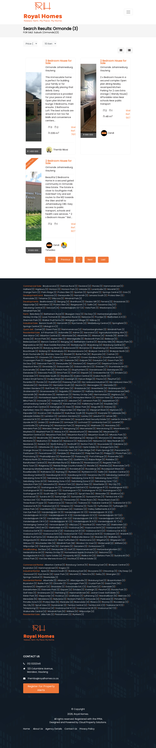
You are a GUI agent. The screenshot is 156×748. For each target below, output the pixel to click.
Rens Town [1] (30, 465)
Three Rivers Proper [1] (35, 502)
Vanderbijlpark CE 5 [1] (85, 515)
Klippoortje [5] (51, 409)
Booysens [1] (95, 570)
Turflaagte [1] (120, 506)
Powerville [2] (115, 456)
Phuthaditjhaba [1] (49, 456)
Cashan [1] (112, 354)
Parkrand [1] (107, 598)
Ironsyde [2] (43, 400)
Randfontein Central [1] (35, 462)
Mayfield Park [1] (44, 431)
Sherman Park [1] (32, 320)
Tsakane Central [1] (102, 502)
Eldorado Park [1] (47, 372)
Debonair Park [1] (46, 363)
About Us (38, 728)
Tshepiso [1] (66, 506)
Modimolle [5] (44, 437)
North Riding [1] (58, 444)
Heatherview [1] (47, 394)
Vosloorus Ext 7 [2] (73, 533)
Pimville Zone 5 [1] (32, 601)
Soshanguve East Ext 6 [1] (75, 487)
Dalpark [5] (86, 360)
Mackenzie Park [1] (64, 425)
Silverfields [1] (100, 484)
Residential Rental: (33, 580)
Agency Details (53, 728)
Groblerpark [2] (116, 388)
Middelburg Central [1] (99, 323)
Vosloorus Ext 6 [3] (52, 533)
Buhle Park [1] (45, 583)
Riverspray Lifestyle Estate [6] (38, 468)
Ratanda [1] (77, 462)
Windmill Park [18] (66, 543)
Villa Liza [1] (58, 298)
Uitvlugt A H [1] (51, 326)
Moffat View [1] (60, 437)
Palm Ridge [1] (48, 292)
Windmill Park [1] (73, 298)
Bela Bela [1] (36, 313)
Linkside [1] (84, 289)
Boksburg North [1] (32, 347)
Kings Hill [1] (97, 406)
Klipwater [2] (30, 413)
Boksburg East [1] (97, 580)
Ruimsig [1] (61, 471)
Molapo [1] (91, 437)
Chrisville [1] (59, 583)
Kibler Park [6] (82, 406)
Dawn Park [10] (112, 583)
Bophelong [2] (101, 347)
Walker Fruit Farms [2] (34, 536)
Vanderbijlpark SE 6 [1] (84, 521)
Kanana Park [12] (72, 403)
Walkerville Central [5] (58, 536)
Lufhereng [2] (91, 595)
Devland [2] (85, 286)
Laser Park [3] (61, 574)
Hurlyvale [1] (120, 397)
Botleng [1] (44, 351)
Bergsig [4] (67, 341)
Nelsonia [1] (88, 316)
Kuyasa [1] (91, 413)
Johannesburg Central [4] (36, 403)
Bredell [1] (69, 354)
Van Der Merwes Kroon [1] (52, 558)
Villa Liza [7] (75, 524)
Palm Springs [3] (104, 450)
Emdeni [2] (121, 372)
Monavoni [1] (105, 437)
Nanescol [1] (70, 440)
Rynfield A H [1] (89, 471)
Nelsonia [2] (99, 440)
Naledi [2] (57, 440)
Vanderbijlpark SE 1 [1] (61, 521)
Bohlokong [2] (78, 344)
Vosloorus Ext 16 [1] (32, 530)
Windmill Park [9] (32, 310)
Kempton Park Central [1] (36, 406)
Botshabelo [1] (59, 351)
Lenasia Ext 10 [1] (31, 419)
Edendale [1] (108, 586)
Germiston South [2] (63, 385)
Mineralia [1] (29, 437)
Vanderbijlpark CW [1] (34, 518)
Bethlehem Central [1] (85, 341)
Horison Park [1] (70, 289)
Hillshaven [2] (30, 397)
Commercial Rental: (34, 564)
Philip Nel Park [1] (94, 453)
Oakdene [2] (120, 444)
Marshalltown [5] (108, 595)
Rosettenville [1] (31, 471)
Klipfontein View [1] (33, 409)
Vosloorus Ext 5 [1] (32, 533)
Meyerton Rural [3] (77, 434)
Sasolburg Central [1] (34, 475)
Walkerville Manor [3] (82, 536)
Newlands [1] (30, 444)
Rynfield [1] (78, 614)
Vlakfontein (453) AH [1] (35, 527)
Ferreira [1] (106, 301)
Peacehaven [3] (47, 453)
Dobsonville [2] (65, 366)
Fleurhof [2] (114, 378)
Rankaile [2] (66, 601)
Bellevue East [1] (31, 341)
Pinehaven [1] (67, 456)
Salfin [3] (102, 471)
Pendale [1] (63, 453)
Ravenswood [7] (93, 462)
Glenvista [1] (110, 385)
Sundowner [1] (58, 605)
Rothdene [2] (48, 471)
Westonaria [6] (107, 307)
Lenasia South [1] (98, 295)
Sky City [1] (28, 605)
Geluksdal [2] (30, 385)
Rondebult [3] (77, 468)
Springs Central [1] (112, 292)
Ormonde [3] (49, 450)
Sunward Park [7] (95, 496)
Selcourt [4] (53, 307)
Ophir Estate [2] (54, 555)
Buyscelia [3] (98, 354)
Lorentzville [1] (99, 289)
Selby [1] (100, 574)
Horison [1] (54, 289)
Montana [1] (29, 440)
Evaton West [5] (56, 378)
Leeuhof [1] (99, 416)
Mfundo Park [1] (117, 434)
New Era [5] (88, 574)
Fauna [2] (101, 378)
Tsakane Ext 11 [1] (114, 605)
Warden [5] (101, 536)
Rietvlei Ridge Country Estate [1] (70, 465)
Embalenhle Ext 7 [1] (104, 372)
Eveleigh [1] (71, 378)
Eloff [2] (76, 372)
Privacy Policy (87, 728)
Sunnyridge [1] (62, 496)
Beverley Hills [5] (106, 341)
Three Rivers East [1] (108, 499)
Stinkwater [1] (102, 493)
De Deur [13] (29, 363)
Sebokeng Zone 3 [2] (59, 481)
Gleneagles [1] (94, 385)
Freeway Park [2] (71, 382)
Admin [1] (78, 332)
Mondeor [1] (46, 304)
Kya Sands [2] (79, 323)
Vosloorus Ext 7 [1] (107, 608)
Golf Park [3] (51, 388)
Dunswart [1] (30, 574)
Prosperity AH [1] (71, 555)
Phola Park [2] (123, 453)
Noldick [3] (43, 444)
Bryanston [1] (30, 583)
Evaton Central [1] (83, 375)
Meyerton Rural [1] (71, 316)
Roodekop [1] (121, 601)
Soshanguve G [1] (118, 487)
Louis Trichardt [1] (51, 316)
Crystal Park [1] (96, 583)
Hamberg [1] (61, 592)
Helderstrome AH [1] (33, 552)
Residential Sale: (32, 332)
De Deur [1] (90, 313)
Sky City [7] (114, 484)
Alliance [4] (98, 335)
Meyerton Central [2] (34, 434)
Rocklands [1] (61, 468)
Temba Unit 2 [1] (96, 605)
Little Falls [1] (47, 614)
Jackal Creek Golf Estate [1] (105, 592)
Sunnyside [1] (78, 496)
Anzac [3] (28, 338)
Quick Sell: (29, 329)
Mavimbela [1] (121, 428)
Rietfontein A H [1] (116, 316)
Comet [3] (74, 357)
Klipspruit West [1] (99, 409)
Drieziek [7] (102, 366)
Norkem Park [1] (76, 598)
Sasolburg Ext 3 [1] (77, 475)
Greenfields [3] (99, 388)
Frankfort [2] (55, 382)
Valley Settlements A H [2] (101, 509)
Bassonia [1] (50, 295)
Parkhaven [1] (30, 453)
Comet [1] (40, 329)
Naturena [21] (85, 440)
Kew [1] (70, 406)
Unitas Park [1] (30, 558)
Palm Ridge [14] (87, 450)
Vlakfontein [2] (118, 524)
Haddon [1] (78, 391)
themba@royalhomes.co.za (43, 678)
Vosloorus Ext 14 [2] (65, 608)
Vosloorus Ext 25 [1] (86, 608)
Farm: (26, 313)
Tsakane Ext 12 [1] (121, 502)
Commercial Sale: (33, 286)
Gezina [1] (80, 385)
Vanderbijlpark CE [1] (52, 512)
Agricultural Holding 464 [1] (113, 332)
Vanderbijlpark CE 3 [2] (35, 515)
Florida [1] (97, 286)
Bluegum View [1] (74, 313)
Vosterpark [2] (111, 533)
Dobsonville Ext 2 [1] (84, 366)
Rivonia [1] (107, 601)
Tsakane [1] (84, 502)
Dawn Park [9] (115, 360)
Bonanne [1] (86, 347)
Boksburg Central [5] (77, 564)
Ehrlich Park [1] (63, 369)
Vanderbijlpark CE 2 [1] (100, 512)
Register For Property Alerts (41, 688)
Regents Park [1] (111, 462)
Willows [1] (28, 543)
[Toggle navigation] (128, 12)
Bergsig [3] (63, 301)
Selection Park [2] (32, 484)
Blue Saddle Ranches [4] (57, 344)
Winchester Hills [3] (45, 543)
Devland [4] (79, 363)
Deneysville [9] (64, 363)
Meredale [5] (30, 598)
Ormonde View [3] (67, 450)
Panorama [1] (122, 450)
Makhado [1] (97, 425)
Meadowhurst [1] (78, 431)
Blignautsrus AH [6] (33, 344)
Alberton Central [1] (50, 335)
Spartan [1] (80, 292)
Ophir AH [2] (75, 447)
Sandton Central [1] (119, 471)
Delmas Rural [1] (69, 286)
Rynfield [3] (74, 471)
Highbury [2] (118, 394)
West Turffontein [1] (68, 540)
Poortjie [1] (100, 316)
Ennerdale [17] (30, 375)
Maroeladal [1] (87, 428)
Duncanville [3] (31, 369)
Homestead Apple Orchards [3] (55, 397)
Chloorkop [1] (110, 570)
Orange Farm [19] (109, 447)
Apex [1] (45, 570)
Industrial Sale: (31, 323)
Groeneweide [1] (49, 391)
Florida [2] (42, 382)
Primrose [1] (48, 459)
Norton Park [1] (88, 444)
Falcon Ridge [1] (87, 378)
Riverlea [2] (106, 465)
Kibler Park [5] (30, 595)
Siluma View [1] (84, 484)
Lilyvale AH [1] (30, 422)
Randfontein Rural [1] (59, 462)
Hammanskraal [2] (71, 329)
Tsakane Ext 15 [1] (32, 506)
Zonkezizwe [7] (96, 546)
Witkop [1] (95, 320)
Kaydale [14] (110, 403)
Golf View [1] (29, 592)
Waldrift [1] (125, 533)
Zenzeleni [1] (80, 546)
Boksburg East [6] (78, 570)
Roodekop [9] (93, 468)
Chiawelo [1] (45, 357)
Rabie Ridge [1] (97, 459)
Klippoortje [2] (30, 304)
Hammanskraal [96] (118, 391)
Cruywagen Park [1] (33, 360)
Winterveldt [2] (105, 543)
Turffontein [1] (105, 506)
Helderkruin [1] (63, 394)
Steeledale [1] (51, 577)
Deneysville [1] (65, 295)
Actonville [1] (64, 332)
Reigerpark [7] (78, 304)
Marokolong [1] (104, 428)
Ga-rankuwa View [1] (120, 382)
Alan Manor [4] (31, 335)
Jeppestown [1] (110, 400)
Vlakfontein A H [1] (58, 527)
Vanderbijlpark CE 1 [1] (76, 512)
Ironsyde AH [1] (59, 400)
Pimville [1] (120, 598)
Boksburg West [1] (53, 347)
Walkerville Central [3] (34, 611)
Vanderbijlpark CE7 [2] (110, 515)
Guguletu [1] (65, 391)
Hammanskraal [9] (79, 592)
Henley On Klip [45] (83, 394)
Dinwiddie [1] (49, 366)
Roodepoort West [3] (113, 468)
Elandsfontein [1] (31, 589)
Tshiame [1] (45, 298)
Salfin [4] (92, 304)
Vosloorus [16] (76, 527)
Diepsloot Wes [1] (32, 366)
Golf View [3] (66, 388)
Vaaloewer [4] (64, 509)
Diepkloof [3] (94, 363)
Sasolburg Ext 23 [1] (56, 475)
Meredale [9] (95, 431)
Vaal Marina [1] (47, 509)
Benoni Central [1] (50, 341)
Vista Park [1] (91, 307)
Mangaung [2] (71, 428)
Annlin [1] (122, 335)
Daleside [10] (71, 360)
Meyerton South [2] (98, 434)
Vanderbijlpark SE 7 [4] (110, 521)
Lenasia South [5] (50, 419)
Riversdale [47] (121, 465)
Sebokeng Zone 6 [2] (82, 481)
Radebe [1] (111, 459)
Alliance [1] (63, 580)
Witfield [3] (120, 543)
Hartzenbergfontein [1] (109, 313)
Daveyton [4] (100, 360)
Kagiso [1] (57, 403)
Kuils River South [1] (75, 413)
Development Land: (33, 295)
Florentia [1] (29, 382)
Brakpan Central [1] (99, 351)
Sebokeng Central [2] (117, 475)
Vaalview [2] (80, 509)
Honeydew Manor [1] (84, 397)
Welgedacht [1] (31, 540)
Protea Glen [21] (64, 459)
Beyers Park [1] (124, 341)
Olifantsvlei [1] (45, 447)
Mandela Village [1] (52, 428)
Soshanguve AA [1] (51, 487)
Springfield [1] (94, 292)
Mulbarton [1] (43, 440)
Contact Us (70, 728)
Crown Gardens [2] (91, 357)
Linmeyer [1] (70, 422)
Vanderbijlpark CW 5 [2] (111, 518)
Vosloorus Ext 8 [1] (93, 533)
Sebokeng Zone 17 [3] (106, 478)
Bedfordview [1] (48, 301)
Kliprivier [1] (83, 409)
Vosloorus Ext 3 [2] (95, 530)
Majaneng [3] (82, 425)
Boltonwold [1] (71, 347)
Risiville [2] (92, 465)
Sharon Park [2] (66, 484)
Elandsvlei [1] (30, 372)
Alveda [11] (110, 335)
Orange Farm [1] (31, 292)
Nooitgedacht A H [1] (33, 555)
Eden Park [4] (47, 369)
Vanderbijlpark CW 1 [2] (59, 518)
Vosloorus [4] (47, 608)
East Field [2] (93, 586)
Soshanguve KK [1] (32, 490)
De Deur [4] (44, 549)
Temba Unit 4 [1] (113, 496)
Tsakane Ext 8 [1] (50, 506)
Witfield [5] (72, 611)
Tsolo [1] (92, 506)
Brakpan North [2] (119, 351)
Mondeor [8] (120, 437)
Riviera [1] (96, 601)
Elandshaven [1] (98, 369)
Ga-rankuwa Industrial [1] (95, 382)
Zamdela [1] (66, 546)
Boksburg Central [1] (113, 344)
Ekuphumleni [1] (80, 369)
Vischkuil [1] (89, 524)
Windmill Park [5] (56, 611)
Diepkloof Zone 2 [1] (112, 363)
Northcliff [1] (74, 444)
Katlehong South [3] (92, 403)
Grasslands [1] (121, 301)
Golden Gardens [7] (33, 388)
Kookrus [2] (62, 595)
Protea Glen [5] (61, 304)
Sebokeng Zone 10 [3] (34, 478)
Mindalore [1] (45, 598)
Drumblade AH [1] (118, 366)
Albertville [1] (84, 335)
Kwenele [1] (104, 413)
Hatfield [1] (28, 289)
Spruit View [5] (86, 493)
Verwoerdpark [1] (58, 524)
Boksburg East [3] (98, 564)
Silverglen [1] (112, 574)
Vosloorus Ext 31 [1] (115, 530)
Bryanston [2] (30, 567)
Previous (65, 259)
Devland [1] (29, 586)
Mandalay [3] (112, 425)
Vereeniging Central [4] (35, 524)
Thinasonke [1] (71, 499)
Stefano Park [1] (105, 555)
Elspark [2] (66, 589)
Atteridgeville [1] (75, 338)
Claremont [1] (60, 357)
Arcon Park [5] (42, 338)
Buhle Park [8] (83, 354)
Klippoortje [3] (46, 595)
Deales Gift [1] (92, 301)
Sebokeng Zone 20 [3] (35, 481)
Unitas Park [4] (30, 509)
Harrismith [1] (81, 295)
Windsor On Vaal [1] (86, 543)
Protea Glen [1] (65, 292)
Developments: (31, 301)
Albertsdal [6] (69, 335)
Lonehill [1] (117, 422)
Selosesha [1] (50, 484)
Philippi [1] (109, 453)
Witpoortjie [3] (30, 546)
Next (90, 259)
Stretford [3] (117, 493)
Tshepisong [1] (30, 608)
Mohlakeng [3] (77, 437)
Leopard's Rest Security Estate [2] (92, 419)
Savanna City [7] (96, 475)
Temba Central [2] (77, 605)
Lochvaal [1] (84, 422)
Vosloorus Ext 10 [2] (95, 527)
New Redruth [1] (115, 440)
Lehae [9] (111, 416)
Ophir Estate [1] (90, 447)
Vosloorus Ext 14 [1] (115, 527)
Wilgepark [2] (117, 540)
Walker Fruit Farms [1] (53, 320)
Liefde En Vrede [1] (120, 419)
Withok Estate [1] (88, 558)
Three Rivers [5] (88, 499)
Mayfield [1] (29, 431)
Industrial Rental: (32, 570)
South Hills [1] (50, 493)
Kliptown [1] (116, 409)
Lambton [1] (51, 416)
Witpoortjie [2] (86, 611)
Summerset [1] (30, 496)
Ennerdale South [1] (49, 375)
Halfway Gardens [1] (96, 391)
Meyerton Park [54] (56, 434)
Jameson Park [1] (92, 400)
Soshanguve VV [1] (92, 490)
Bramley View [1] (54, 354)
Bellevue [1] (111, 338)
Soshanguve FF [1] (98, 487)
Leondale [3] (67, 419)
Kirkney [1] (110, 406)
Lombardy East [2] (101, 422)
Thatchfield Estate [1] (51, 499)
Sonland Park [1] (31, 487)
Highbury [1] (42, 289)
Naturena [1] (59, 598)
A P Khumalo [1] (49, 332)
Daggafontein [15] (54, 360)
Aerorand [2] (91, 332)
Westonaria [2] (87, 540)
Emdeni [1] (78, 589)
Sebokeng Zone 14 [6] (58, 478)
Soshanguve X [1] (112, 490)
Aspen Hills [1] (58, 338)
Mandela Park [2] (32, 428)
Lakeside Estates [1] (33, 416)
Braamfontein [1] (116, 580)
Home (26, 728)
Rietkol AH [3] (88, 555)
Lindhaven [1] (56, 422)
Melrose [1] (124, 595)
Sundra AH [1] (47, 496)
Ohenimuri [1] (30, 447)
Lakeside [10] (118, 413)
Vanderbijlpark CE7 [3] (72, 307)
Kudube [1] (58, 413)
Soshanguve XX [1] (32, 493)
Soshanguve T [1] (52, 490)
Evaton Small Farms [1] (34, 378)
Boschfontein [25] (119, 347)
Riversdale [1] (30, 298)
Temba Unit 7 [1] (31, 499)
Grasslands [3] (82, 388)
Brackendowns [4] (77, 351)
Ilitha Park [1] (29, 400)
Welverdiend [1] (49, 540)
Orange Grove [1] (32, 450)
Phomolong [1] (30, 456)
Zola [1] (127, 292)
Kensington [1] (57, 406)
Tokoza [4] (71, 502)
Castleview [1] (30, 357)
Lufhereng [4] (46, 425)
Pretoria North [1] (32, 459)
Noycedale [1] (105, 444)
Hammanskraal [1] (113, 286)
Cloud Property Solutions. (93, 722)
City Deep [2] (125, 570)
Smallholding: (30, 549)
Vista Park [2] (103, 524)
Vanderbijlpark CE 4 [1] (60, 515)
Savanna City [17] (107, 304)
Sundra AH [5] (122, 555)
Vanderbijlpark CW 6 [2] (35, 521)
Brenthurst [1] (77, 301)
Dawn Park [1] (53, 329)
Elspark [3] (86, 372)
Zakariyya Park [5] (49, 546)
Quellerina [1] (81, 459)
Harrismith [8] (30, 394)
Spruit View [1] (42, 605)
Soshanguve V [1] (72, 490)
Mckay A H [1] (61, 431)
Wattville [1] (114, 536)
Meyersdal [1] (111, 431)
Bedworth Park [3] (94, 338)
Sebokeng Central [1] (34, 307)
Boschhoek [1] (30, 351)
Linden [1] (43, 422)
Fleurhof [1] (104, 589)
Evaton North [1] (102, 375)
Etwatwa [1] (67, 375)
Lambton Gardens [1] (69, 416)
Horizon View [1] (104, 397)
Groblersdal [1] (31, 391)
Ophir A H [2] (60, 447)
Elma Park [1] (63, 372)
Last (103, 259)
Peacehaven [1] (63, 614)
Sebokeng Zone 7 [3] (106, 481)
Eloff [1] (71, 549)
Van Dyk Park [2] (31, 512)
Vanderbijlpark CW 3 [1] (85, 518)
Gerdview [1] (45, 385)
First (50, 259)
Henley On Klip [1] (32, 316)
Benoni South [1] (47, 323)
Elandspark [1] (114, 369)
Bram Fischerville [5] (33, 354)
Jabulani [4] (74, 400)
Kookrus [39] (44, 413)
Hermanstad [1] (102, 394)
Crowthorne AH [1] (112, 357)
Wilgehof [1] (103, 540)
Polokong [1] (81, 456)
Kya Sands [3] (45, 574)
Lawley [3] (86, 416)
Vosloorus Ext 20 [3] (74, 530)
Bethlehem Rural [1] (54, 313)
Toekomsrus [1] (56, 502)
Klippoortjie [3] (68, 409)
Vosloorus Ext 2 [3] (53, 530)
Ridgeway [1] (45, 465)
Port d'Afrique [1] (98, 456)
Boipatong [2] (95, 344)
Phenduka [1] (77, 453)
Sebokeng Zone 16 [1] (83, 478)
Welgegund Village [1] (76, 320)
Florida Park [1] (118, 589)
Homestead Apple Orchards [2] (81, 552)
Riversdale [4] (81, 601)
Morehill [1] (113, 289)
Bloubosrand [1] (51, 286)
